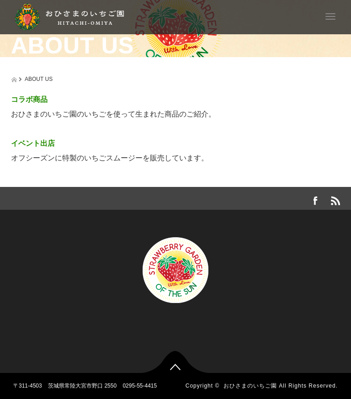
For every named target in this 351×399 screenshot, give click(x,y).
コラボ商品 (29, 99)
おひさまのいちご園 (250, 386)
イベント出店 (33, 143)
